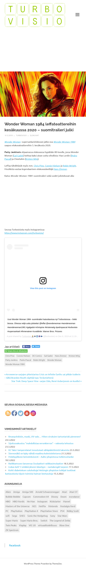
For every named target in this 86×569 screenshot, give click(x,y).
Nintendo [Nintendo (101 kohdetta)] (53, 506)
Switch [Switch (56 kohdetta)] (44, 520)
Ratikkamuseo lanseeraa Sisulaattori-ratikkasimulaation (35, 463)
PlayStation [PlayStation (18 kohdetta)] (16, 510)
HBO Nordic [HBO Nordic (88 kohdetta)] (19, 501)
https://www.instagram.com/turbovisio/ (24, 232)
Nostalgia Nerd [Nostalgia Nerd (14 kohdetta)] (67, 506)
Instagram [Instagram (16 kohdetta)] (42, 501)
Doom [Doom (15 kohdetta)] (64, 496)
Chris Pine (39, 165)
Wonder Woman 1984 (64, 141)
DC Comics (37, 355)
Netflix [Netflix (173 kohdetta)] (42, 506)
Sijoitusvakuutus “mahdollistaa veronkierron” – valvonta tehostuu (40, 443)
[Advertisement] (43, 50)
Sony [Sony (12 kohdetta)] (52, 515)
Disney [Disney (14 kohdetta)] (54, 496)
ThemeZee (57, 563)
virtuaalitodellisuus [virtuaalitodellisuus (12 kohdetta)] (47, 525)
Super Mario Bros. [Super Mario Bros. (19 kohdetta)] (29, 520)
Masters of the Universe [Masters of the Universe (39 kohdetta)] (18, 506)
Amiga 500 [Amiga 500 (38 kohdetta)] (27, 491)
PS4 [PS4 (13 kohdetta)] (62, 510)
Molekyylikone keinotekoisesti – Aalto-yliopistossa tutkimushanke (41, 456)
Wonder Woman (12, 141)
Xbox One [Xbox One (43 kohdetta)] (64, 525)
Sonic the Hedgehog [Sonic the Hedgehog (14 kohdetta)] (37, 515)
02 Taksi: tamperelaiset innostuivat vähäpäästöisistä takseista (38, 450)
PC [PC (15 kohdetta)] (7, 510)
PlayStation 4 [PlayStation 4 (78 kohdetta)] (31, 510)
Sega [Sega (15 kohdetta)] (14, 515)
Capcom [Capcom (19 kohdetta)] (27, 496)
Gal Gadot (18, 155)
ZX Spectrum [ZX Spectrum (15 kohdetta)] (12, 530)
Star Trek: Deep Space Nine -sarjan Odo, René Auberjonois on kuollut (45, 381)
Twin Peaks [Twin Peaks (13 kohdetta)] (11, 525)
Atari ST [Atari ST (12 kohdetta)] (73, 491)
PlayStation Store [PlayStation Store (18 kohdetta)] (49, 510)
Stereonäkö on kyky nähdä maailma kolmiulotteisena (34, 453)
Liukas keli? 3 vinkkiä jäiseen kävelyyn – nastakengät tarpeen (38, 466)
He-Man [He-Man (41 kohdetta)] (31, 501)
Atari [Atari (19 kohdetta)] (64, 491)
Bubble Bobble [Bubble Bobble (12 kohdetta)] (13, 496)
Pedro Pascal (25, 360)
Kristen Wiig (32, 158)
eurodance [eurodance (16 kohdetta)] (74, 496)
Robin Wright (69, 165)
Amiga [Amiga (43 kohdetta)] (16, 491)
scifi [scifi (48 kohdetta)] (8, 515)
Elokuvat (34, 135)
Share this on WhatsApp (17, 351)
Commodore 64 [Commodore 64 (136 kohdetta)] (41, 496)
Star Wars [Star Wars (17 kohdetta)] (62, 515)
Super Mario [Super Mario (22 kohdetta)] (12, 520)
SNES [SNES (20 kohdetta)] (22, 515)
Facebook (15, 545)
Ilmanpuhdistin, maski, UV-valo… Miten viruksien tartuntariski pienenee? (44, 436)
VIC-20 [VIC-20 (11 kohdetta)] (32, 525)
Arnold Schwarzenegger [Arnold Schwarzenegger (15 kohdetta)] (48, 491)
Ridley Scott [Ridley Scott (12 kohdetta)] (73, 510)
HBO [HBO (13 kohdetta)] (8, 501)
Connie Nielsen (52, 165)
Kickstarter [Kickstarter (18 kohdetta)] (55, 501)
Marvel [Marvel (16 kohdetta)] (66, 501)
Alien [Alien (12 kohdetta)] (8, 491)
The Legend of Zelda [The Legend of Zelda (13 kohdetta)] (60, 520)
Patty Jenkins (11, 360)
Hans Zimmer (60, 169)
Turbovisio (21, 135)
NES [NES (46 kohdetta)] (34, 506)
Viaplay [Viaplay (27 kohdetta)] (22, 525)
